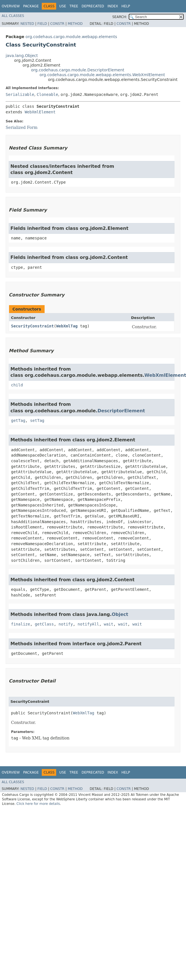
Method (75, 24)
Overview (11, 6)
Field (42, 24)
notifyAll (88, 624)
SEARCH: (119, 17)
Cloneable (47, 94)
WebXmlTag (67, 326)
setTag (37, 420)
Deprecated (93, 6)
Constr (57, 24)
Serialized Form (22, 127)
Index (113, 6)
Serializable (20, 94)
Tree (73, 6)
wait (108, 624)
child (17, 385)
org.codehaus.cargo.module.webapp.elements (71, 36)
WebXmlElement (40, 112)
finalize (20, 624)
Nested (27, 24)
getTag (18, 420)
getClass (44, 624)
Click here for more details (38, 804)
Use (62, 6)
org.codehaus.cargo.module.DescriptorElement (77, 70)
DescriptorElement (121, 410)
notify (66, 624)
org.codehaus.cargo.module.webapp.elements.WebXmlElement (102, 74)
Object (120, 614)
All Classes (13, 16)
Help (125, 6)
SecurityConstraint (32, 326)
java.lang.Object (22, 55)
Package (31, 6)
